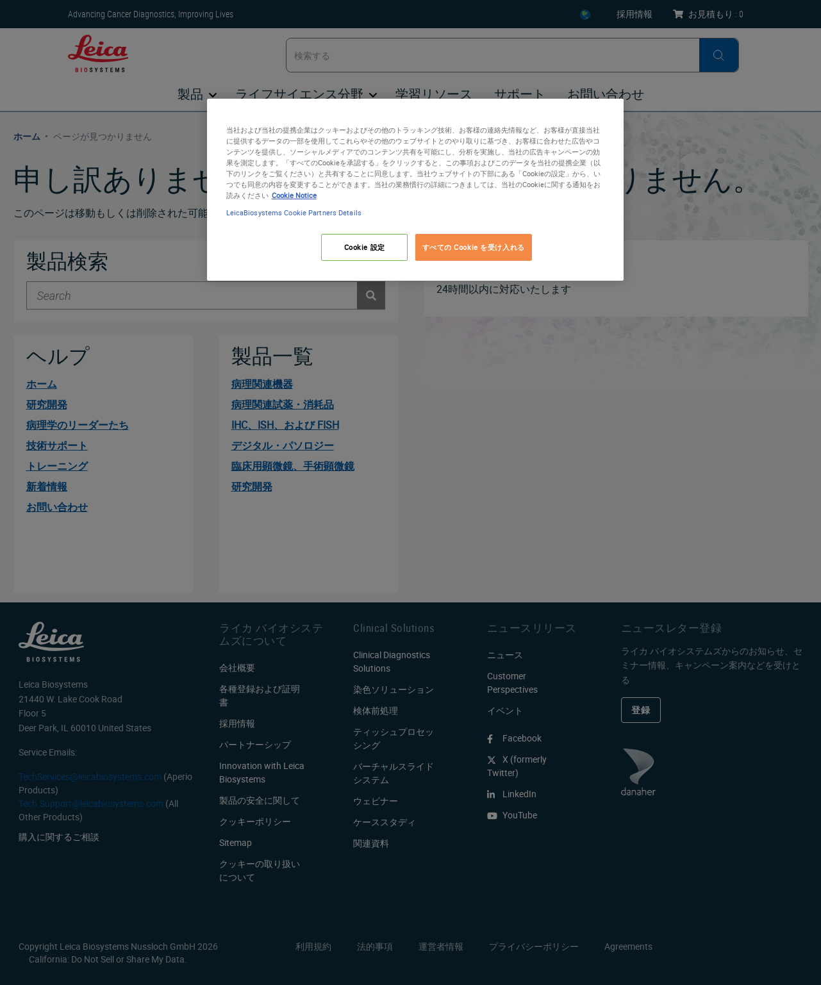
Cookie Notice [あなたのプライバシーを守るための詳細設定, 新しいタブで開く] (294, 195)
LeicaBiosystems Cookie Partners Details (293, 212)
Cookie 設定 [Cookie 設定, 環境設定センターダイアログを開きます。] (364, 247)
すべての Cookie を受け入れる (473, 247)
